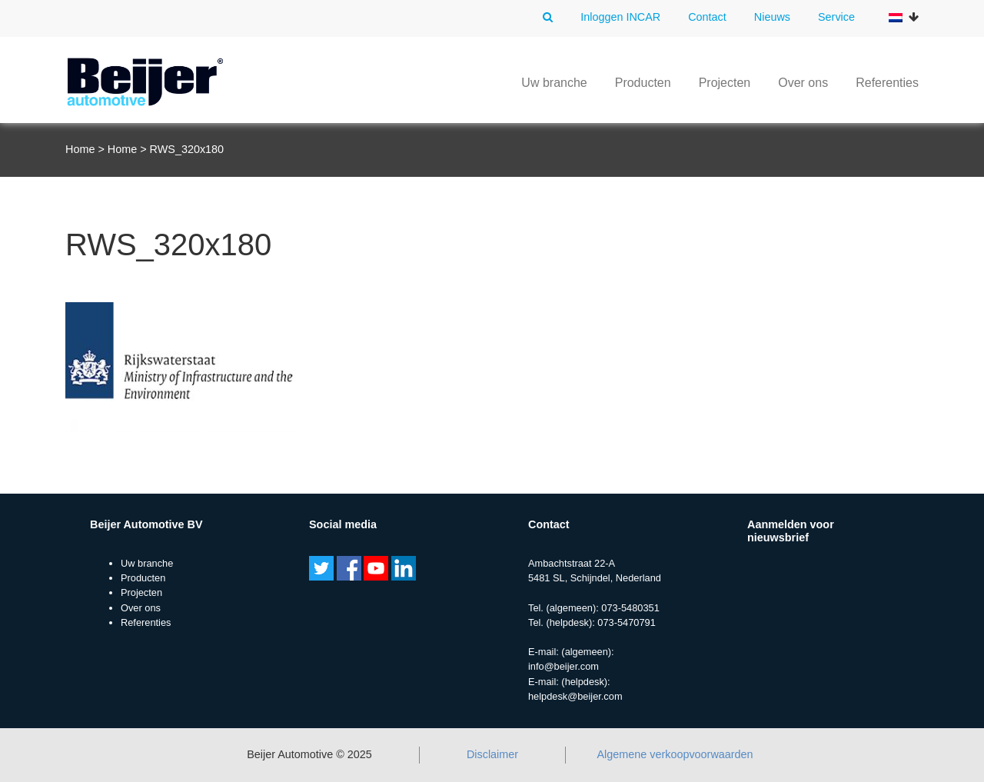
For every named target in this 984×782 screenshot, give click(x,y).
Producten (643, 82)
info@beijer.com (563, 666)
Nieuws (772, 17)
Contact (707, 17)
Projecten (725, 82)
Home (80, 149)
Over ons (803, 82)
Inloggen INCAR (620, 17)
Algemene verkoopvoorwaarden (675, 754)
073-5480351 (630, 608)
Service (836, 17)
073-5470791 (626, 622)
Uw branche (554, 82)
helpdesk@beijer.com (575, 696)
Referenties (887, 82)
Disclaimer (492, 754)
